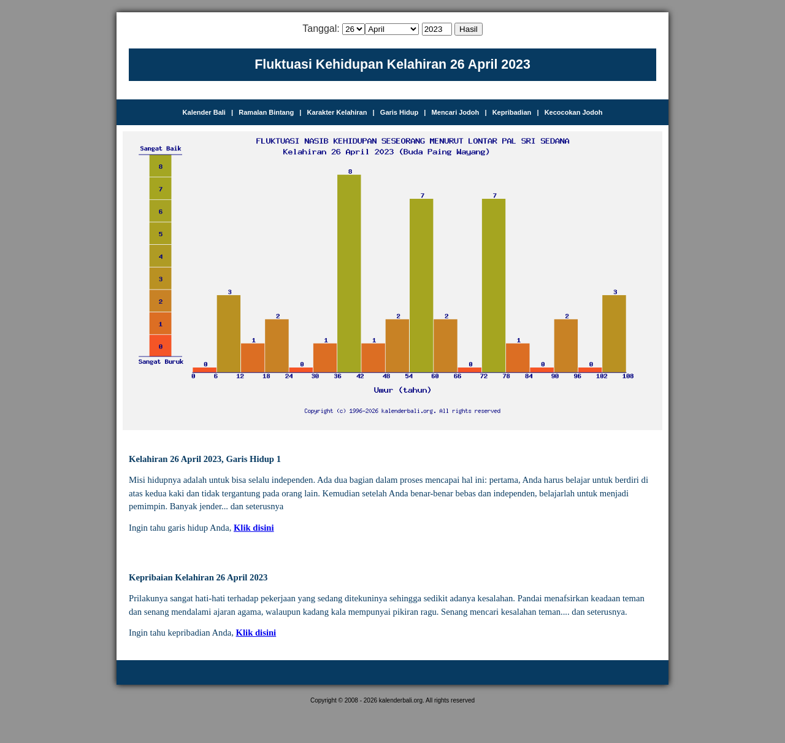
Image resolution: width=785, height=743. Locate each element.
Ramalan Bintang (266, 112)
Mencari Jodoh (456, 112)
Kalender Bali (204, 112)
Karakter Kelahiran (337, 112)
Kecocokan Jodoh (574, 112)
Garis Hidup (399, 112)
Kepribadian (512, 112)
